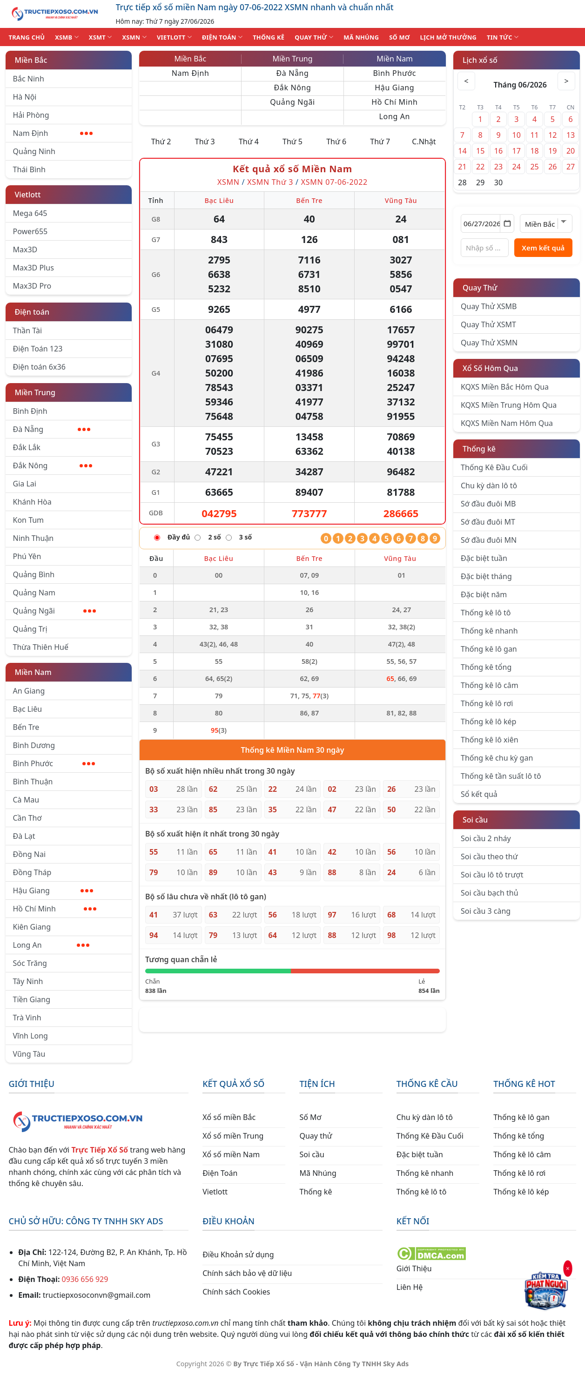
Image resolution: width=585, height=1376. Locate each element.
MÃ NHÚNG (361, 37)
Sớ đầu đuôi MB (488, 504)
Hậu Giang (53, 890)
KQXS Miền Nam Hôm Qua (507, 423)
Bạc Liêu (27, 709)
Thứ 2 (161, 141)
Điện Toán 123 (38, 349)
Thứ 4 (249, 141)
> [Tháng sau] (566, 81)
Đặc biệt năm (484, 594)
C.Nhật (424, 141)
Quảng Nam (34, 592)
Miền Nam (33, 672)
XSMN (134, 37)
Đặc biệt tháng (486, 576)
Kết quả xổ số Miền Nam (292, 168)
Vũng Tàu (29, 1054)
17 (516, 151)
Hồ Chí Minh (54, 909)
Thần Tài (27, 330)
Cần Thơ (27, 818)
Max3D (25, 249)
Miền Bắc (31, 60)
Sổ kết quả (479, 794)
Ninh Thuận (33, 538)
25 (534, 167)
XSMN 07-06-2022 (334, 182)
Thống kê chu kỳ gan (497, 758)
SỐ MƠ (399, 37)
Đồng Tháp (32, 872)
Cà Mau (26, 800)
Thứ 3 (205, 141)
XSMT (100, 37)
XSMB (67, 37)
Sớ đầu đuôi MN (489, 540)
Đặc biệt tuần (484, 558)
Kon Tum (28, 520)
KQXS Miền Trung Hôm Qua (509, 405)
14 (462, 151)
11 (534, 135)
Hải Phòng (31, 115)
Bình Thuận (33, 781)
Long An (51, 945)
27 (570, 167)
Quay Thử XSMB (489, 306)
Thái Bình (29, 169)
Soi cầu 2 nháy (486, 838)
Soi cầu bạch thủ (489, 893)
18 (534, 151)
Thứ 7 (380, 141)
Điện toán (32, 312)
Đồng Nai (29, 854)
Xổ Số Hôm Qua (490, 368)
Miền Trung (35, 392)
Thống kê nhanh (489, 631)
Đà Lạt (24, 836)
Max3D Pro (32, 286)
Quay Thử (480, 288)
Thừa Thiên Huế (40, 647)
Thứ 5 (292, 141)
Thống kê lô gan (489, 649)
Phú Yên (27, 556)
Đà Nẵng (51, 429)
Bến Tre (26, 727)
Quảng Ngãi (54, 611)
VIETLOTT (174, 37)
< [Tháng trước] (466, 81)
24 (516, 167)
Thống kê (479, 449)
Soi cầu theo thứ (489, 856)
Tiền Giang (32, 999)
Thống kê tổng (486, 667)
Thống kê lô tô (486, 612)
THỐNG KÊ (268, 37)
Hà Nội (25, 97)
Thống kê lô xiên (489, 740)
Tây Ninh (28, 981)
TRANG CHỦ (27, 37)
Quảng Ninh (34, 151)
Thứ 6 (336, 141)
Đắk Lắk (26, 447)
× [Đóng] (566, 1270)
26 (552, 167)
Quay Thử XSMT (488, 324)
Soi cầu (475, 820)
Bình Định (30, 411)
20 (570, 151)
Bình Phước (54, 763)
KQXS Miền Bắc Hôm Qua (505, 387)
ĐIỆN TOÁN (222, 37)
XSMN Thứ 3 (270, 182)
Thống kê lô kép (488, 721)
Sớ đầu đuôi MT (488, 522)
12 (552, 135)
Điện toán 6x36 (39, 367)
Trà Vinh (27, 1017)
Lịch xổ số (480, 60)
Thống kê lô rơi (487, 703)
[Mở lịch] (507, 223)
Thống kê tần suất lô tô (501, 776)
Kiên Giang (32, 927)
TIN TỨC (502, 37)
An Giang (29, 691)
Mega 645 (30, 213)
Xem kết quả (543, 247)
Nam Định (53, 133)
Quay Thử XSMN (489, 342)
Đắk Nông (53, 465)
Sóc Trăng (30, 963)
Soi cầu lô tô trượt (492, 875)
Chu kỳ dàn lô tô (489, 485)
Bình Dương (34, 745)
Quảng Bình (34, 574)
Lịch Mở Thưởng (448, 37)
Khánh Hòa (32, 502)
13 (570, 135)
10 (516, 135)
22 (480, 167)
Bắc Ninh (28, 79)
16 (498, 151)
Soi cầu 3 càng (486, 911)
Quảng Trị (30, 629)
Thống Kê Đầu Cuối (494, 467)
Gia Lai (24, 484)
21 (462, 167)
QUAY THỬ (314, 37)
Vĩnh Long (30, 1036)
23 (498, 167)
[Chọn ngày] (487, 223)
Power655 (30, 231)
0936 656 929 (85, 1279)
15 (480, 151)
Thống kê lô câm (489, 685)
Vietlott (28, 194)
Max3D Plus (33, 268)
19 (552, 151)
